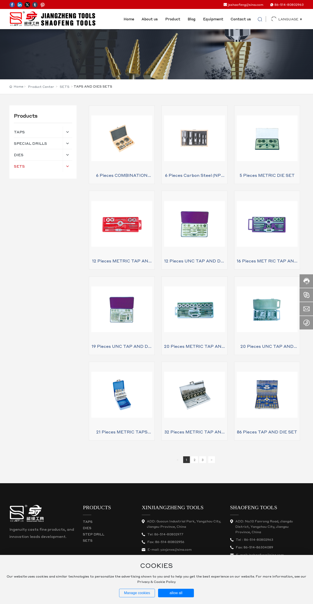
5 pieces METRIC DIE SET (267, 175)
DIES (87, 528)
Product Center (41, 86)
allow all (176, 593)
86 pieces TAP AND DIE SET (267, 431)
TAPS (87, 522)
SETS (64, 86)
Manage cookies (137, 593)
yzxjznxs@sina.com (176, 549)
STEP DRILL (93, 534)
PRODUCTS (97, 507)
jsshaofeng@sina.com (245, 4)
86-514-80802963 (289, 4)
